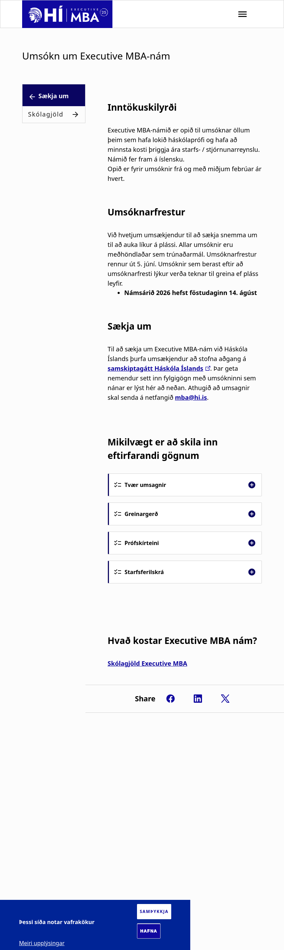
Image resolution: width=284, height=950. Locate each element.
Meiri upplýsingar (42, 943)
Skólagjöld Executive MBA (147, 663)
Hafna (148, 931)
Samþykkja (154, 911)
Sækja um (53, 96)
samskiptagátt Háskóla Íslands (155, 368)
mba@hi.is (191, 397)
